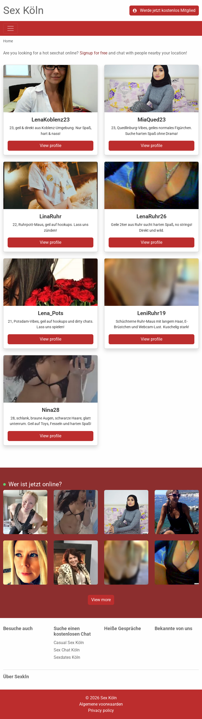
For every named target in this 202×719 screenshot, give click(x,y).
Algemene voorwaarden (101, 704)
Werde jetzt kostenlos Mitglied (164, 10)
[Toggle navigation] (10, 28)
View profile (50, 145)
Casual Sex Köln (69, 642)
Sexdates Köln (67, 657)
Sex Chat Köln (67, 649)
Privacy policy (101, 710)
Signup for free (93, 52)
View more (101, 599)
